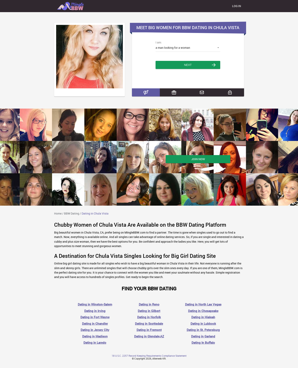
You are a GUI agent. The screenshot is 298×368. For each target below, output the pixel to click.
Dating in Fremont (149, 330)
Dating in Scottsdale (149, 324)
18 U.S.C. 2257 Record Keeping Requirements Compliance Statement (149, 355)
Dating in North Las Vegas (203, 304)
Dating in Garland (203, 336)
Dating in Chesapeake (203, 311)
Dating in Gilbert (149, 311)
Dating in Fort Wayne (95, 317)
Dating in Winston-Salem (95, 304)
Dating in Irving (94, 311)
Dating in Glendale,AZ (149, 336)
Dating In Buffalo (203, 343)
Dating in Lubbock (203, 324)
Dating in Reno (149, 304)
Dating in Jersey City (95, 330)
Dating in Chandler (95, 324)
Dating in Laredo (94, 343)
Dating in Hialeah (203, 317)
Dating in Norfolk (149, 317)
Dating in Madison (95, 336)
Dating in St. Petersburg (203, 330)
